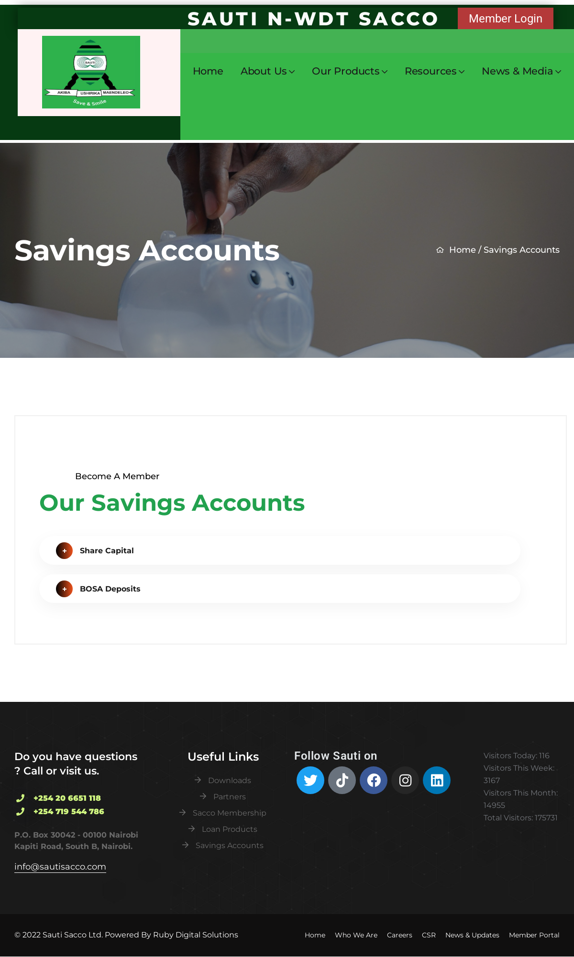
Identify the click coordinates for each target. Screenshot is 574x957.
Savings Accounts (230, 845)
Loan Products (229, 829)
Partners (229, 796)
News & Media (517, 71)
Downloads (229, 780)
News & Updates (472, 935)
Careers (399, 935)
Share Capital (95, 552)
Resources (431, 71)
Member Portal (534, 935)
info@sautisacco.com (60, 866)
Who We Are (356, 935)
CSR (429, 935)
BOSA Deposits (98, 590)
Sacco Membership (229, 812)
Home (208, 71)
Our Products (346, 71)
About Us (264, 71)
